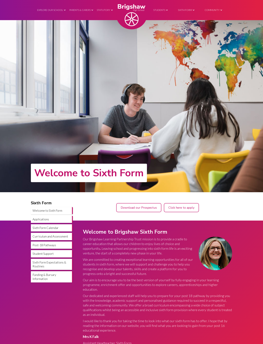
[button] (52, 10)
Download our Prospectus (139, 208)
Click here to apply (181, 208)
